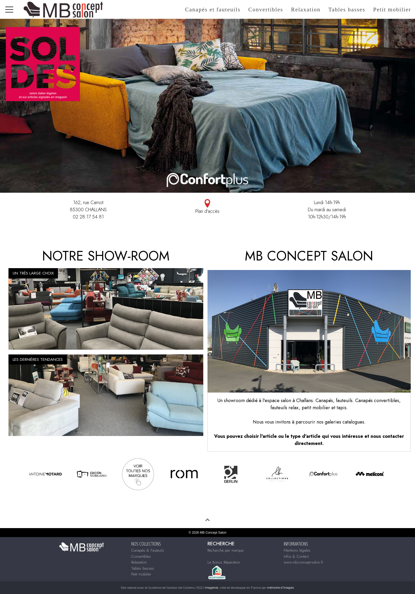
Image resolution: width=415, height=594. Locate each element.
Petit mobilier (392, 9)
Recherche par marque (225, 550)
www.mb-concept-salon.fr (303, 562)
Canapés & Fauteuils (147, 550)
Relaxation (306, 9)
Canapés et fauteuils (212, 9)
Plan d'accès (207, 207)
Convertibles (265, 9)
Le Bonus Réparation (224, 562)
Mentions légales (297, 550)
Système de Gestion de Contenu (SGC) (183, 588)
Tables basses (346, 9)
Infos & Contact (296, 556)
